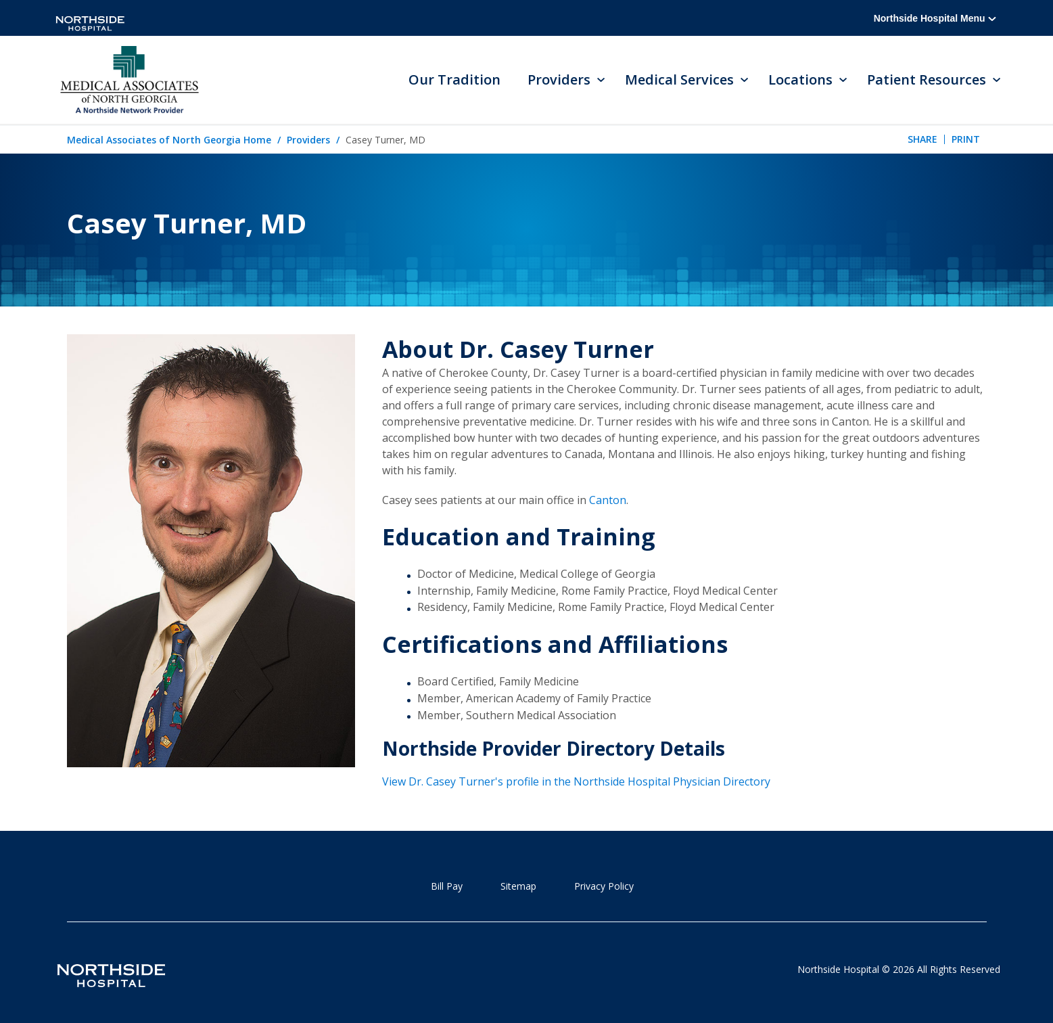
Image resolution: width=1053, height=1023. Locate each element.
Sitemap (518, 886)
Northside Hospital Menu (935, 18)
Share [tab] (922, 139)
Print (966, 139)
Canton (607, 500)
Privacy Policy (604, 886)
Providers (308, 139)
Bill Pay (447, 886)
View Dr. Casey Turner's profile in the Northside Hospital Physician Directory (576, 781)
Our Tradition (454, 79)
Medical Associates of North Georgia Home (169, 139)
